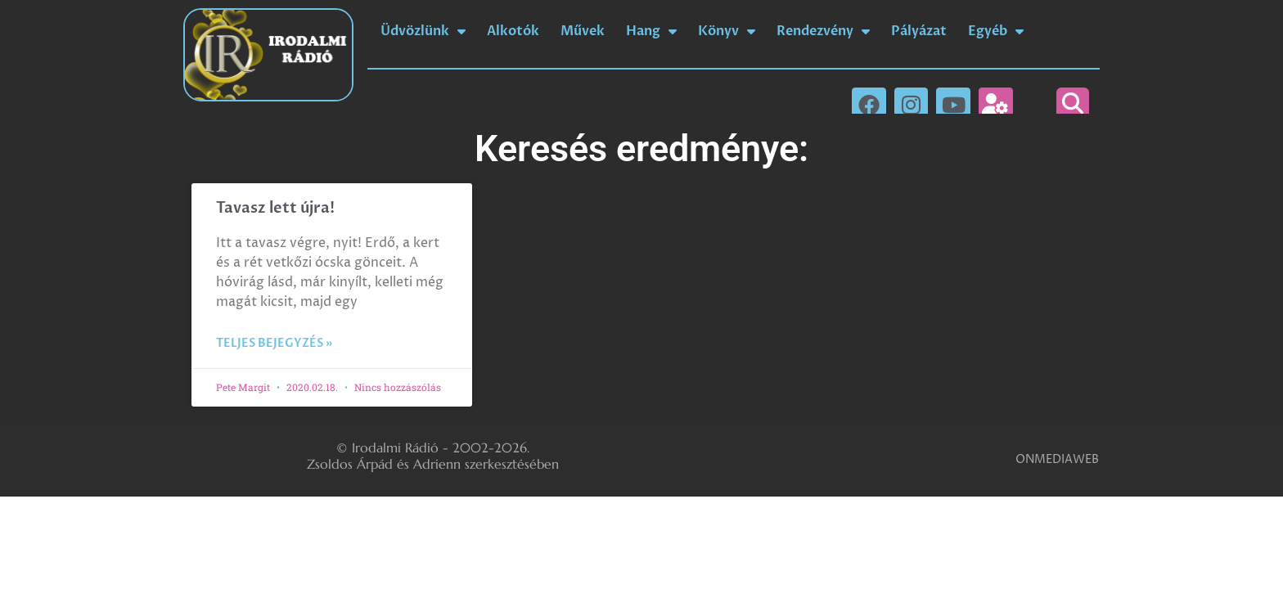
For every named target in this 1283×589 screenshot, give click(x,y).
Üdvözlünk (423, 31)
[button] (1072, 104)
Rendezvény (823, 31)
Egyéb (996, 31)
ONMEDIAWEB (1057, 459)
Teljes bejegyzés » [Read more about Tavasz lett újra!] (274, 343)
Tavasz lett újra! (275, 208)
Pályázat (919, 31)
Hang (651, 31)
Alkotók (513, 31)
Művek (582, 31)
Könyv (726, 31)
